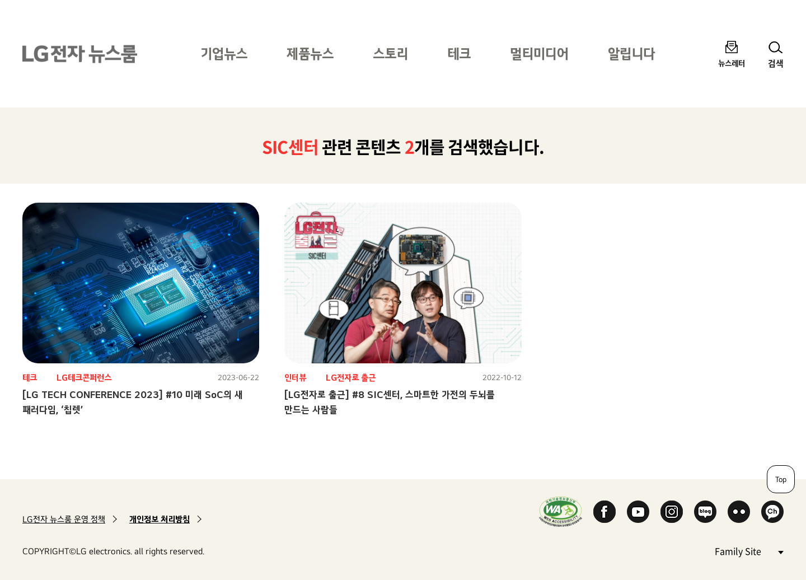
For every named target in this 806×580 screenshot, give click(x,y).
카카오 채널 (772, 512)
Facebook (604, 512)
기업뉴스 (223, 53)
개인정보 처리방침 (159, 519)
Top (780, 479)
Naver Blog (705, 512)
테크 (459, 53)
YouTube (638, 512)
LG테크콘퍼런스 (84, 377)
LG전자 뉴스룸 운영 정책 (63, 519)
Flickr (739, 512)
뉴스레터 (731, 63)
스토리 (390, 53)
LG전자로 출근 (351, 377)
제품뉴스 (310, 53)
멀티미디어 (539, 53)
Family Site (749, 551)
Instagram (671, 512)
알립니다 (631, 53)
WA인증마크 (560, 511)
